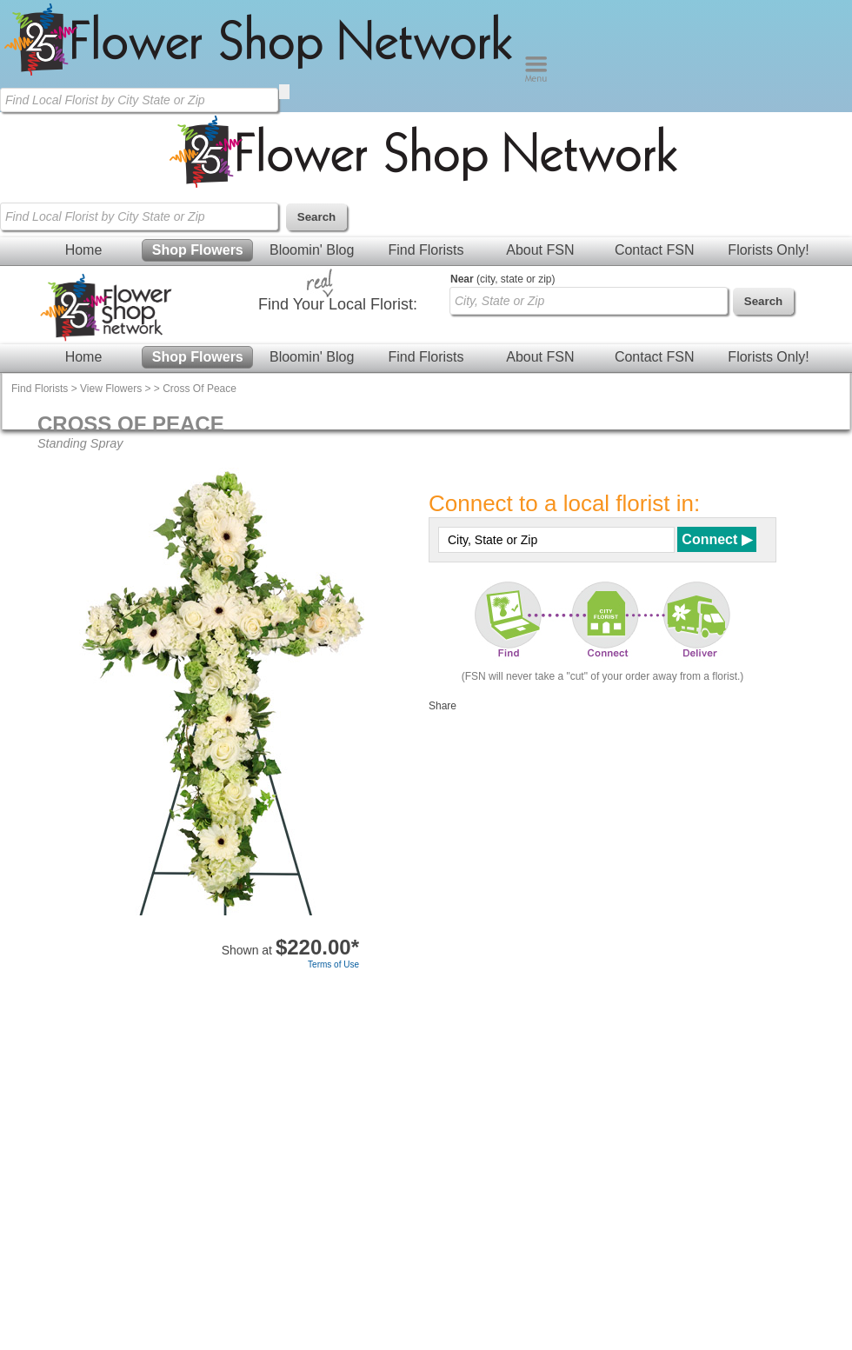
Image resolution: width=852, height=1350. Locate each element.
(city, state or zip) (502, 279)
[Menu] (536, 78)
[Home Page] (262, 78)
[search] (284, 91)
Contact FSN (655, 250)
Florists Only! (768, 250)
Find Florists (425, 250)
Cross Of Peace (199, 388)
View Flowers (111, 388)
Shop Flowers (197, 250)
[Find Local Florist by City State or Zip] (139, 100)
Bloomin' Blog (312, 250)
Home (84, 250)
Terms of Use (333, 964)
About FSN (540, 250)
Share (442, 706)
